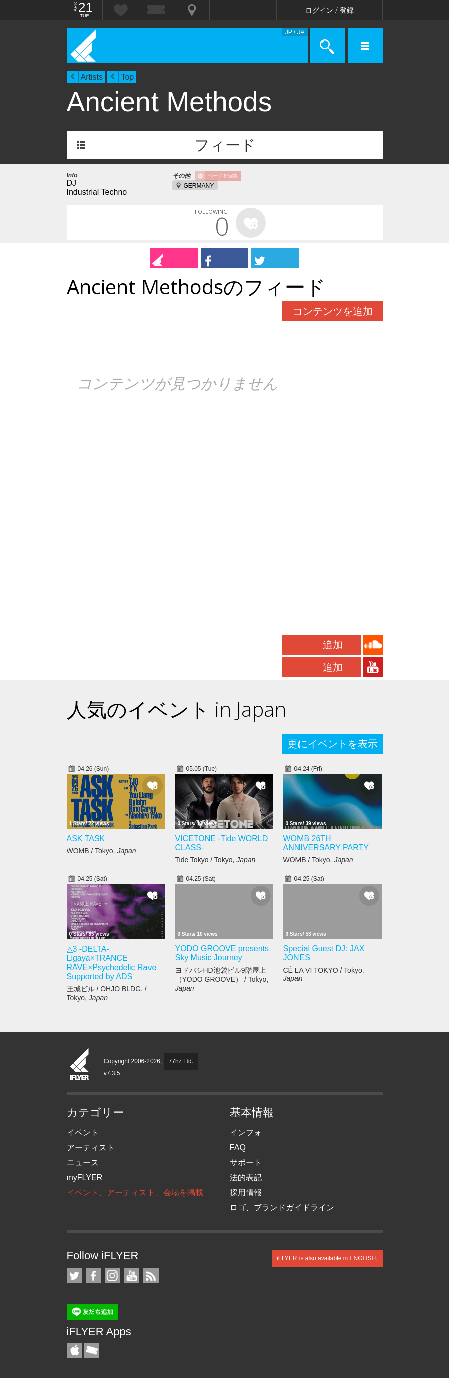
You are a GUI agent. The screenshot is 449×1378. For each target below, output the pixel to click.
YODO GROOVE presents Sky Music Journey (222, 953)
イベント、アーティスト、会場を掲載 (135, 1192)
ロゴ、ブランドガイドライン (282, 1207)
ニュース (83, 1162)
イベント (83, 1132)
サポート (246, 1162)
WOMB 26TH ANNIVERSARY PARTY (326, 843)
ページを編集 (223, 175)
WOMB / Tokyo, (101, 851)
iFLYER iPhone (74, 1350)
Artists (92, 77)
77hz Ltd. (181, 1061)
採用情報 (246, 1192)
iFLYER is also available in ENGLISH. (327, 1258)
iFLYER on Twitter (74, 1275)
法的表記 (246, 1177)
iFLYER (79, 1064)
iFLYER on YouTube (131, 1275)
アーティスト (91, 1147)
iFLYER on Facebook (93, 1275)
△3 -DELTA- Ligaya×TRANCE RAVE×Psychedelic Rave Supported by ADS (112, 963)
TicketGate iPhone (91, 1350)
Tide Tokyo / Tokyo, (215, 860)
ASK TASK (86, 838)
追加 (333, 644)
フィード (225, 144)
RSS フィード (151, 1275)
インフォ (246, 1132)
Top (127, 77)
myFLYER (85, 1177)
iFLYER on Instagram (112, 1275)
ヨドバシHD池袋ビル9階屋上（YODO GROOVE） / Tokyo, (222, 979)
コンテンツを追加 (332, 311)
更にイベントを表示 (332, 743)
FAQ (238, 1147)
